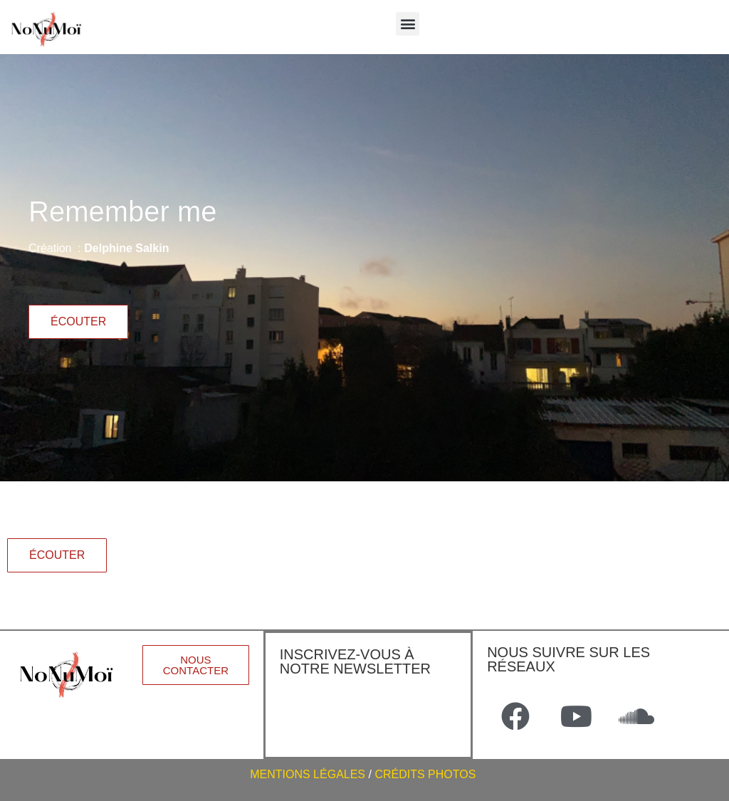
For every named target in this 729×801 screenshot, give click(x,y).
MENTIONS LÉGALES (307, 774)
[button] (407, 24)
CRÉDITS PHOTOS (426, 774)
